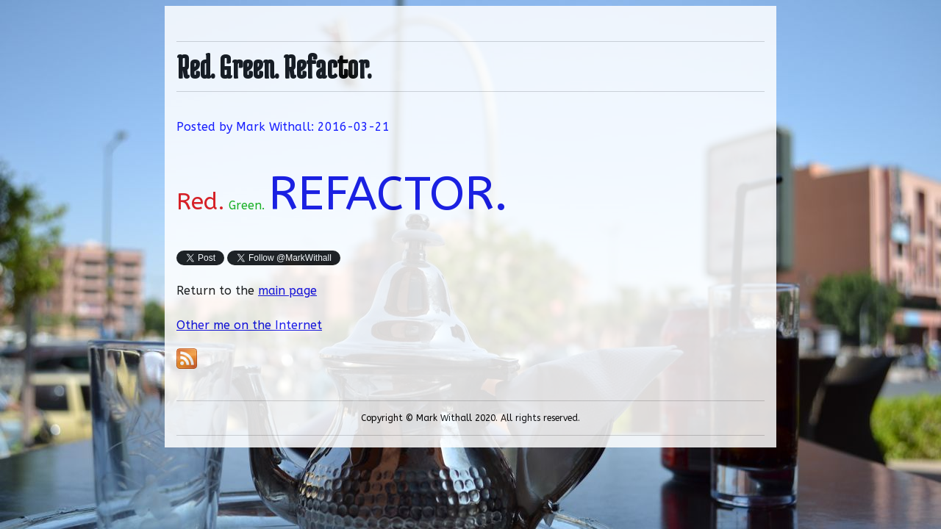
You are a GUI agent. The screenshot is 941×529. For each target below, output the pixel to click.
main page (287, 291)
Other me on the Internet (249, 325)
